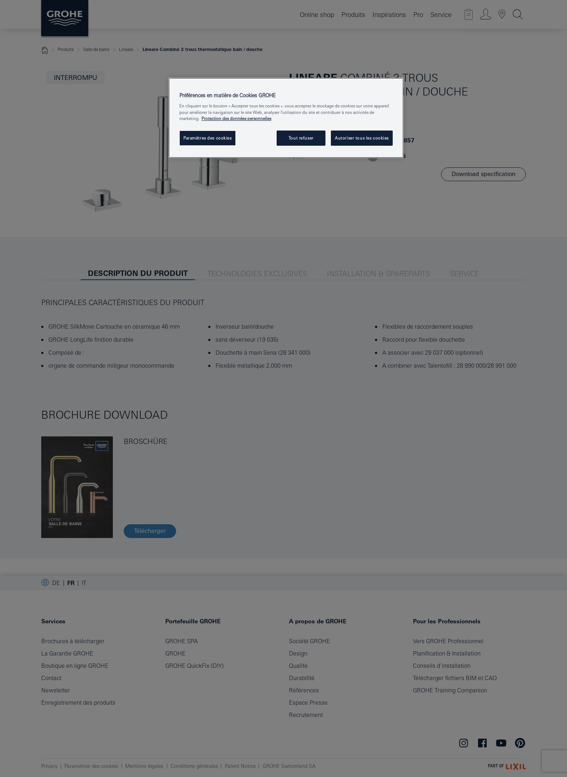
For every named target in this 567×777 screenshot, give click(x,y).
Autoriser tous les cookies (362, 138)
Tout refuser (301, 138)
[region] (286, 118)
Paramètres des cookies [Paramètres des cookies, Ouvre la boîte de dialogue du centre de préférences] (207, 138)
